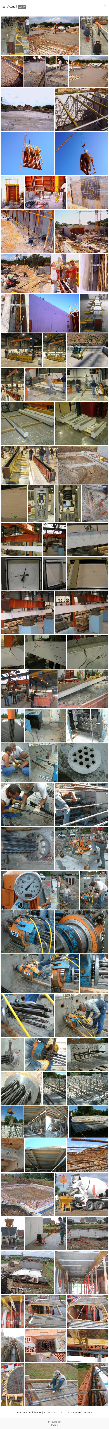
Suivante (75, 1412)
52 (58, 1412)
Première (22, 1412)
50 (52, 1412)
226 (67, 1412)
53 (61, 1412)
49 (49, 1412)
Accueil (12, 6)
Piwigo (54, 1424)
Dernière (87, 1412)
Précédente (35, 1412)
